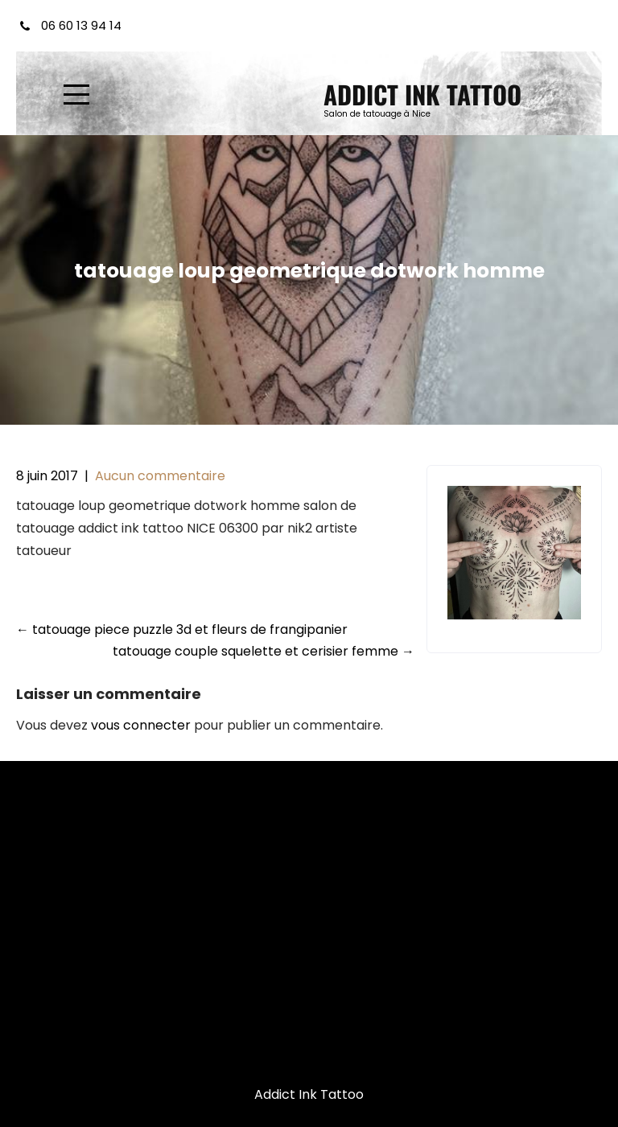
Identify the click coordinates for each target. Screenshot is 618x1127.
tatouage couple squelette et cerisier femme (263, 651)
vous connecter (141, 725)
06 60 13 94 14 (81, 25)
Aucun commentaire (160, 476)
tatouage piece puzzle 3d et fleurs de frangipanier (182, 629)
